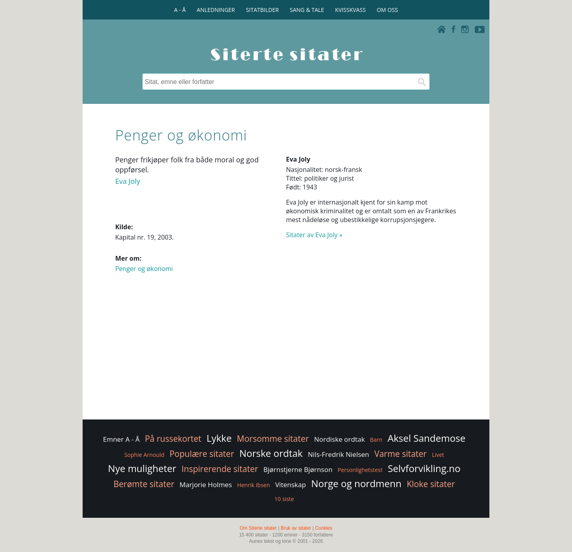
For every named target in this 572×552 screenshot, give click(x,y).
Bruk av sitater (296, 528)
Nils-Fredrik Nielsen (338, 454)
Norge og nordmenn (356, 483)
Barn (376, 439)
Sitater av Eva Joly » (314, 234)
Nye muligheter (142, 468)
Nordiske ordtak (339, 439)
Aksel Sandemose (427, 438)
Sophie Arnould (144, 454)
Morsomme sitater (273, 438)
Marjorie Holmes (206, 484)
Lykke (219, 438)
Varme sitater (400, 453)
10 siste (284, 499)
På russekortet (173, 438)
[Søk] (421, 81)
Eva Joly (127, 181)
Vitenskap (290, 484)
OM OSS (387, 10)
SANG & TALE (307, 10)
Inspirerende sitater (220, 468)
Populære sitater (202, 453)
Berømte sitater (144, 484)
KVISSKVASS (350, 10)
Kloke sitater (431, 484)
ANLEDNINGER (216, 10)
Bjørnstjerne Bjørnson (297, 469)
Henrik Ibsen (253, 485)
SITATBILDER (262, 10)
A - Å (180, 10)
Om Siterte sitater (258, 528)
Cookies (323, 528)
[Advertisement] (286, 354)
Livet (438, 454)
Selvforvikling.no (424, 468)
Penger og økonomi (144, 268)
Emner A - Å (121, 439)
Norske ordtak (271, 453)
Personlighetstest (360, 470)
